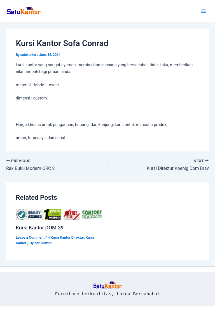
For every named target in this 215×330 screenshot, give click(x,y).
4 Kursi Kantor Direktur (66, 237)
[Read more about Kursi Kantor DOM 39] (60, 214)
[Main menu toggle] (203, 11)
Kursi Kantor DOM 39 (40, 228)
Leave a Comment (30, 237)
